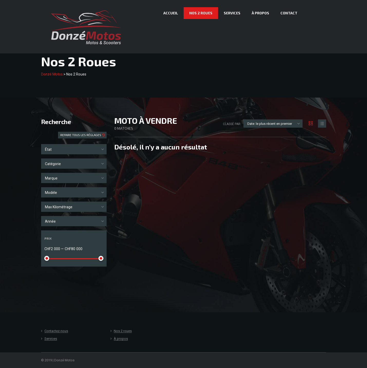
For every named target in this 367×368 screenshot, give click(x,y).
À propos (260, 13)
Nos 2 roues (200, 13)
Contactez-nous (56, 331)
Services (232, 13)
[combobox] (74, 149)
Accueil (170, 13)
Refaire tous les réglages (81, 135)
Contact (288, 13)
